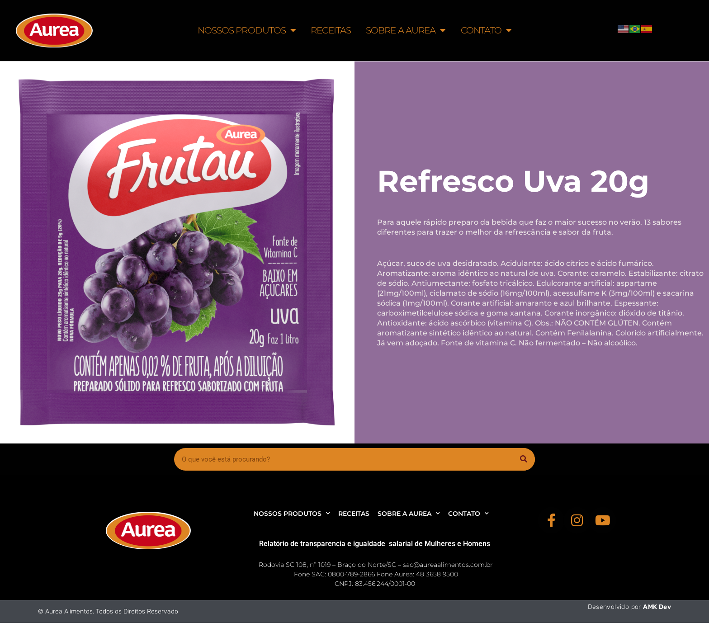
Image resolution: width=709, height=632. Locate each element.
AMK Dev (657, 607)
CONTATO (486, 30)
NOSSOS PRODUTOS (247, 30)
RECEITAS (331, 30)
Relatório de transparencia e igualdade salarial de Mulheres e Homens (374, 543)
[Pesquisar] (523, 459)
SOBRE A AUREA (405, 30)
